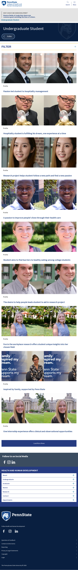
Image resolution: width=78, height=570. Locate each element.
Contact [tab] (38, 496)
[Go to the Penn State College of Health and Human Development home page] (12, 4)
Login (3, 557)
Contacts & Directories (8, 544)
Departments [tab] (38, 500)
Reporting (5, 547)
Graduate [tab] (38, 483)
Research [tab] (38, 492)
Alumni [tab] (38, 488)
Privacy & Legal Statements (10, 551)
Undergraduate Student (10, 20)
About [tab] (38, 475)
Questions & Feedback (8, 540)
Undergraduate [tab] (38, 479)
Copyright (4, 554)
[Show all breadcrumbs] (8, 36)
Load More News (39, 443)
